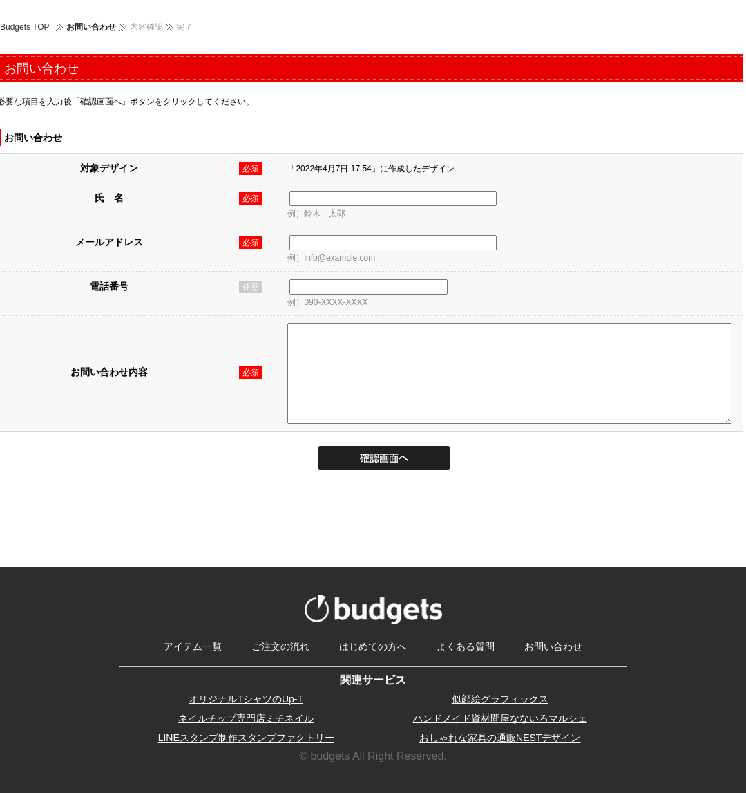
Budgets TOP (25, 27)
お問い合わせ (553, 646)
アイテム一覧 (193, 646)
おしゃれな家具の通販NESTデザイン (499, 737)
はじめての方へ (373, 646)
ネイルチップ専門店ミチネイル (246, 718)
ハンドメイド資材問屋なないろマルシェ (500, 718)
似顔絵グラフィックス (500, 699)
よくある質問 (466, 646)
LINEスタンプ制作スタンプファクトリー (246, 737)
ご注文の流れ (280, 646)
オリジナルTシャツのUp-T (246, 699)
